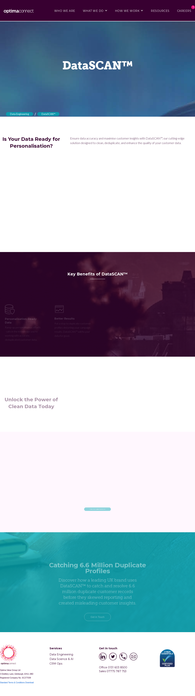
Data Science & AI (62, 659)
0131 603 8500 (117, 667)
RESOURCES (160, 11)
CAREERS (184, 11)
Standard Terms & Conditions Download (17, 683)
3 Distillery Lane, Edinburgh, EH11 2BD (16, 674)
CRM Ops (56, 663)
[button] (95, 10)
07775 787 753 (116, 671)
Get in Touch (98, 624)
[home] (20, 10)
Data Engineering (19, 114)
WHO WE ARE (64, 11)
